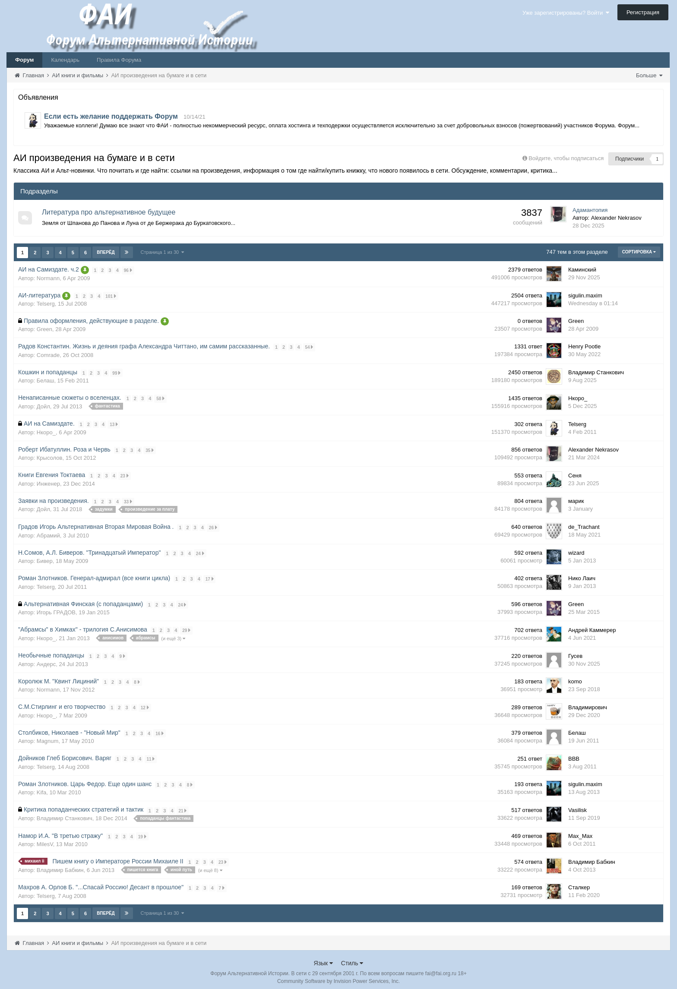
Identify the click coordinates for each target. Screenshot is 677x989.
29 (187, 627)
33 (128, 499)
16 (159, 730)
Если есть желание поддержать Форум (111, 116)
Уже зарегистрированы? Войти (565, 12)
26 (213, 525)
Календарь (65, 60)
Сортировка (639, 252)
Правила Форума (119, 60)
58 (161, 397)
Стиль (352, 958)
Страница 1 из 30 (162, 252)
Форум (24, 60)
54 (309, 346)
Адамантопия (590, 210)
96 (128, 270)
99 (117, 372)
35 (150, 449)
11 (151, 755)
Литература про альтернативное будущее (109, 212)
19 (142, 832)
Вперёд (106, 252)
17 (210, 576)
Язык (323, 958)
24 (200, 551)
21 (183, 806)
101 (111, 295)
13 (114, 423)
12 (145, 704)
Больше (649, 75)
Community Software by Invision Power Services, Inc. (338, 976)
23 (124, 474)
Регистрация (642, 12)
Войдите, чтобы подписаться (566, 158)
